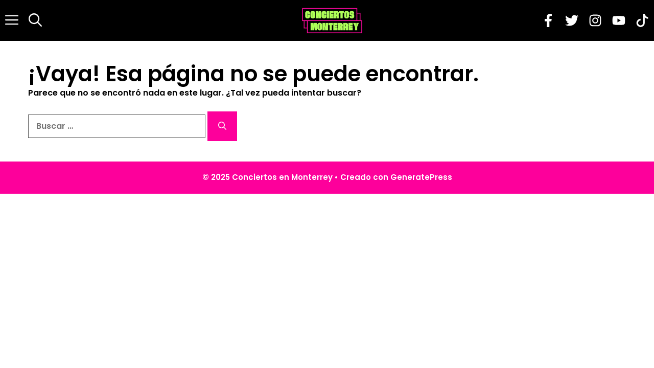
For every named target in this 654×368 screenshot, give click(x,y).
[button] (35, 20)
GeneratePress (421, 177)
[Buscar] (222, 126)
